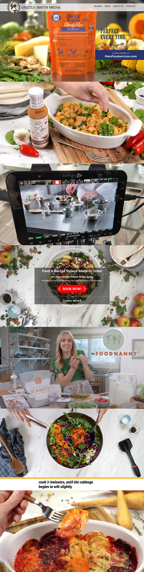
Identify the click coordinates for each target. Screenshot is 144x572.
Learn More (72, 300)
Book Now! (72, 289)
